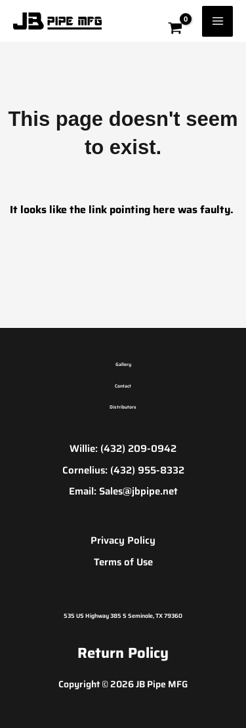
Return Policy (123, 652)
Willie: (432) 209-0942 (123, 448)
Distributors (123, 407)
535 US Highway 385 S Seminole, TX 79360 (123, 615)
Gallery (123, 364)
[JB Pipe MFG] (57, 21)
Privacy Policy (123, 540)
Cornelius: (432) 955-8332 (123, 470)
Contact (123, 386)
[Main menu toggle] (217, 21)
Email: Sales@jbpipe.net (123, 491)
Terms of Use (123, 562)
